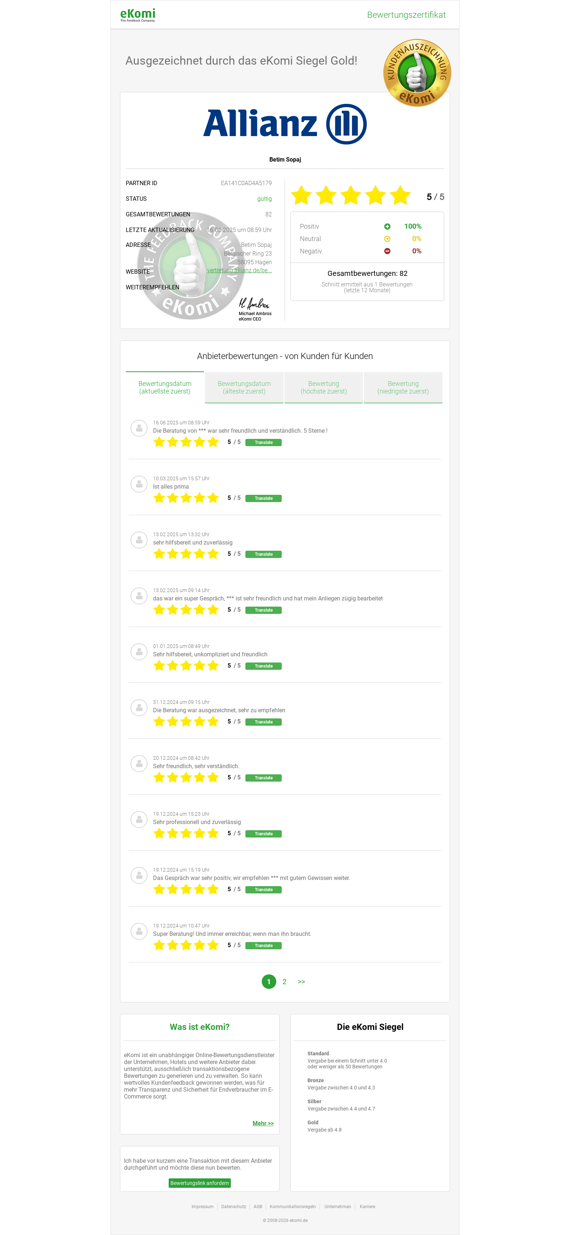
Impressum (203, 1206)
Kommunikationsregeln (293, 1206)
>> (301, 981)
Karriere (367, 1206)
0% (403, 238)
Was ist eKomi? (200, 1027)
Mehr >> (263, 1123)
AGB (258, 1206)
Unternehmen (338, 1206)
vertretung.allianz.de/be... (239, 270)
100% (403, 226)
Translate (264, 442)
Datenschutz (233, 1206)
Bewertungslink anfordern (199, 1183)
